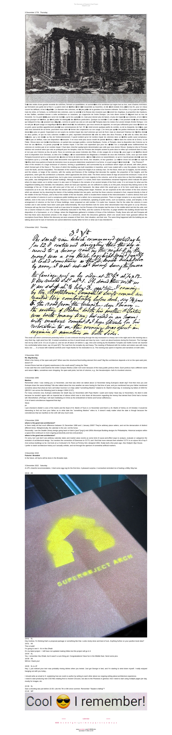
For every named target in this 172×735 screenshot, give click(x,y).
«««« (64, 719)
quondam (82, 729)
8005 (57, 723)
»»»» (108, 719)
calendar (86, 719)
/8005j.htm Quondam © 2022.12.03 (87, 730)
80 (89, 729)
